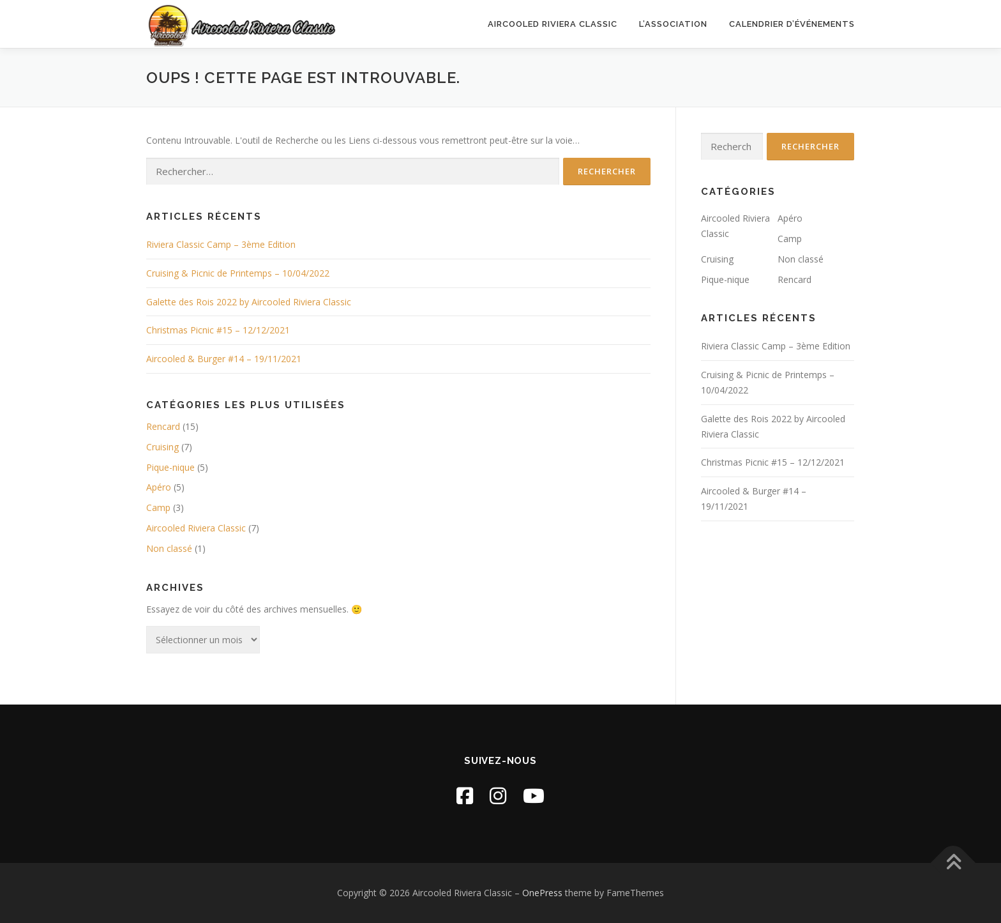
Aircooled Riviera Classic (552, 24)
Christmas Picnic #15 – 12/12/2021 (218, 330)
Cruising (162, 447)
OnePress (542, 893)
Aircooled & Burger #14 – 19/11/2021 (223, 359)
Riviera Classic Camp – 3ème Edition (221, 244)
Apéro (158, 487)
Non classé (169, 548)
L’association (673, 24)
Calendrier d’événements (792, 24)
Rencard (163, 426)
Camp (158, 507)
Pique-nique (170, 467)
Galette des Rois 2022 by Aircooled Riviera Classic (248, 302)
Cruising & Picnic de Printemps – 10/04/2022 (237, 273)
